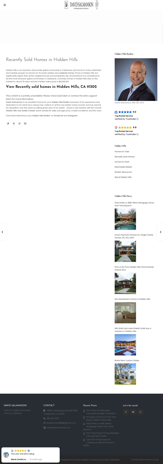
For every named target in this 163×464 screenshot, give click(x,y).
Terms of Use (152, 459)
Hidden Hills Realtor (61, 102)
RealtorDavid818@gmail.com (61, 423)
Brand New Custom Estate (127, 360)
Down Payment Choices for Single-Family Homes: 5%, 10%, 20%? (134, 236)
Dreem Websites (111, 459)
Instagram (72, 115)
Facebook (58, 115)
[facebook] (126, 412)
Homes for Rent (122, 161)
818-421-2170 (53, 418)
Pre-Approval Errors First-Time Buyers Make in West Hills (101, 418)
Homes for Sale (122, 151)
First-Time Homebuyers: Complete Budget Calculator (101, 412)
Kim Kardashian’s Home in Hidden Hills (132, 299)
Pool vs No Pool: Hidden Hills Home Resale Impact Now (134, 268)
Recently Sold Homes (125, 156)
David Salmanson (14, 102)
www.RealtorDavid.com (58, 427)
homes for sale (49, 110)
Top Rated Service (124, 116)
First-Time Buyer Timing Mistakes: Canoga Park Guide (102, 434)
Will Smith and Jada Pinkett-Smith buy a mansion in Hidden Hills (133, 330)
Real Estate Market (123, 167)
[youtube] (133, 412)
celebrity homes (66, 73)
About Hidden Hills (123, 177)
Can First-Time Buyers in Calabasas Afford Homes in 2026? (98, 442)
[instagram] (140, 412)
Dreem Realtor (81, 459)
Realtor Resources (123, 172)
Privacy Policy (138, 459)
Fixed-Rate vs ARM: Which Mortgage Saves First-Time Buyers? (134, 204)
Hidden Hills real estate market (20, 110)
